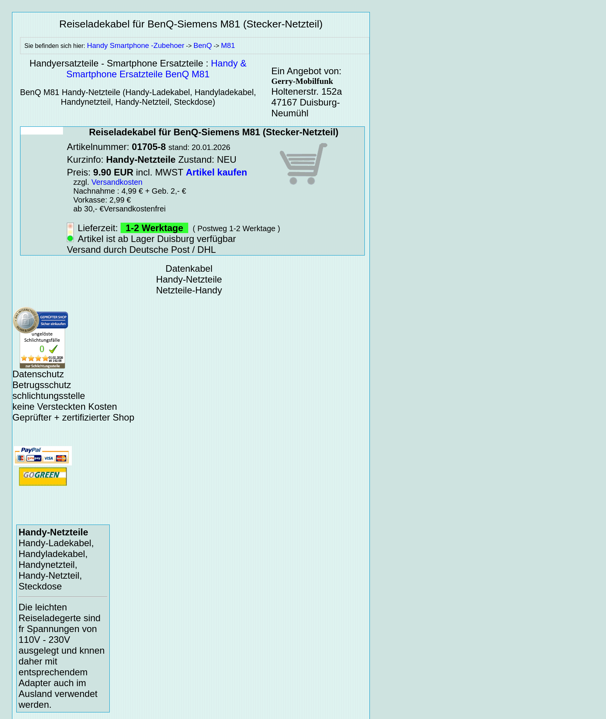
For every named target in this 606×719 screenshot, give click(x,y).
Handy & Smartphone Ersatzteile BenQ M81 (156, 68)
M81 (228, 45)
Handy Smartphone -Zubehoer (135, 45)
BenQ (202, 45)
